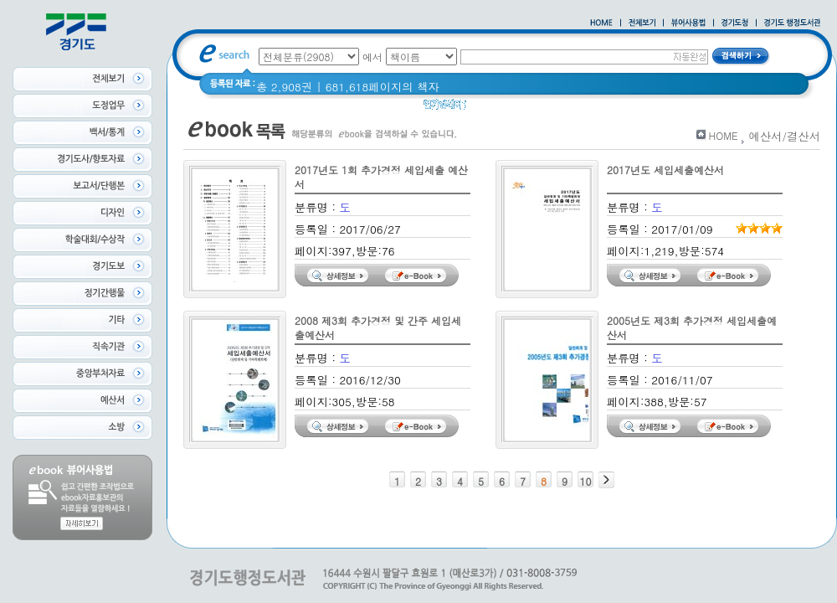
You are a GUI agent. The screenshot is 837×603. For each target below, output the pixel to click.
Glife (580, 108)
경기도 (657, 108)
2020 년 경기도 (516, 108)
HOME (723, 135)
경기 (616, 108)
